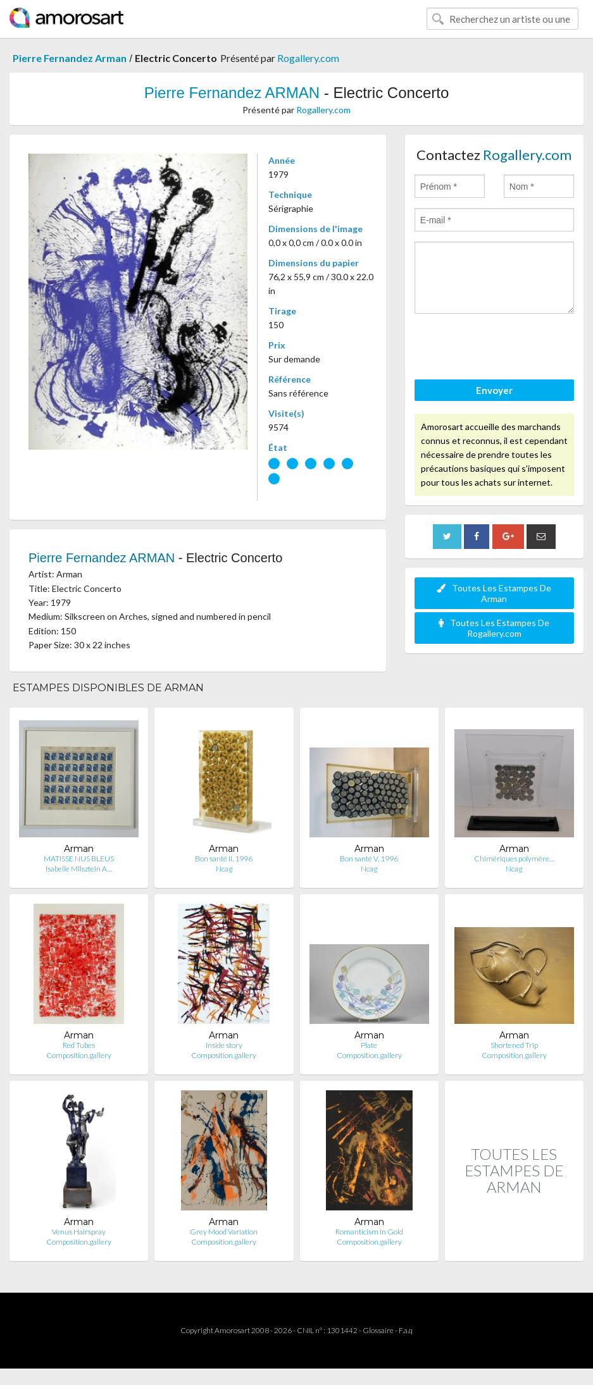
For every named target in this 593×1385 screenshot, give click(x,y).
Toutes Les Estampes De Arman (494, 593)
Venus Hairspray (79, 1231)
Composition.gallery (78, 1055)
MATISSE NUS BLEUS (79, 858)
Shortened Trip (514, 1045)
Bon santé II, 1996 (224, 858)
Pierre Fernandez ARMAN (232, 92)
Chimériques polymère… (514, 858)
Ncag (224, 868)
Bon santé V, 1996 (369, 858)
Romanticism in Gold (369, 1231)
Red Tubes (79, 1045)
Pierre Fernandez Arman (70, 58)
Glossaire (378, 1330)
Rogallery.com (308, 58)
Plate (369, 1045)
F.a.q (406, 1330)
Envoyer (494, 390)
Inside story (224, 1045)
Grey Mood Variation (224, 1231)
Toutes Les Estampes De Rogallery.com (494, 628)
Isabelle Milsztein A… (79, 868)
